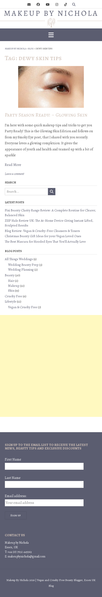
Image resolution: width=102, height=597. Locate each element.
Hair (11, 280)
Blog (51, 585)
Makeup (13, 286)
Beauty (9, 275)
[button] (51, 34)
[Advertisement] (51, 366)
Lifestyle (10, 301)
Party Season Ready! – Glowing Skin (46, 114)
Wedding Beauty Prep (23, 265)
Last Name (13, 477)
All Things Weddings (19, 259)
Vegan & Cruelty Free (22, 307)
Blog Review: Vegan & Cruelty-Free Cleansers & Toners (42, 231)
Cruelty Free (13, 296)
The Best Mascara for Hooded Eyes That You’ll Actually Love (45, 241)
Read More (13, 164)
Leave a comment (14, 174)
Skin (11, 290)
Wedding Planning (21, 269)
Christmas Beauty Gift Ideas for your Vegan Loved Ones (43, 236)
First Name (13, 459)
